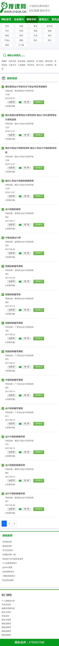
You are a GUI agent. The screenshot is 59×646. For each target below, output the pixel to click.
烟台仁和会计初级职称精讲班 (19, 180)
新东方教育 (6, 619)
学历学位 (31, 65)
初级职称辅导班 (13, 294)
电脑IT (4, 61)
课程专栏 (31, 19)
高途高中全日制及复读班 (12, 558)
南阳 (7, 35)
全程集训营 (7, 541)
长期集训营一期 (9, 554)
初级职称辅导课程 (14, 266)
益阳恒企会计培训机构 (24, 241)
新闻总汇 (44, 19)
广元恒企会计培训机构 (24, 355)
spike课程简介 (8, 571)
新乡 (35, 26)
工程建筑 (21, 65)
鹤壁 (7, 45)
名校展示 (19, 19)
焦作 (50, 35)
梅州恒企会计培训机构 (24, 298)
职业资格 (21, 61)
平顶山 (7, 40)
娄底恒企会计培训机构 (24, 497)
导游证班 (5, 616)
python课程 (7, 567)
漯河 (21, 35)
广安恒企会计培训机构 (24, 327)
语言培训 (12, 61)
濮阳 (21, 40)
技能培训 (30, 61)
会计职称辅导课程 (14, 408)
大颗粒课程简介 (9, 576)
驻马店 (50, 26)
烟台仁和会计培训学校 (24, 123)
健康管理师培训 (8, 608)
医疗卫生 (40, 65)
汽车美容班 (6, 604)
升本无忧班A (7, 550)
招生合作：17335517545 (29, 642)
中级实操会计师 (13, 237)
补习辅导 (40, 61)
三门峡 (21, 45)
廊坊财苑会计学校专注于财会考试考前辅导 (26, 86)
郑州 (7, 26)
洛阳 (50, 30)
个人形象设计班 (8, 600)
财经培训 (49, 61)
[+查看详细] (10, 106)
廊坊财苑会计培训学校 (24, 90)
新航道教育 (6, 623)
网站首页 (6, 19)
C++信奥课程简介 (9, 563)
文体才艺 (12, 65)
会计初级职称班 (13, 209)
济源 (21, 30)
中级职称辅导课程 (14, 379)
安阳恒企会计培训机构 (24, 270)
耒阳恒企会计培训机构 (24, 213)
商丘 (35, 40)
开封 (7, 30)
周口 (50, 40)
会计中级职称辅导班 (15, 436)
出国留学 (49, 65)
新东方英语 (6, 612)
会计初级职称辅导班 (15, 465)
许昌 (35, 35)
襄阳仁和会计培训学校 (24, 440)
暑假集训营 (7, 546)
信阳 (21, 26)
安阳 (35, 30)
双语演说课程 (8, 580)
